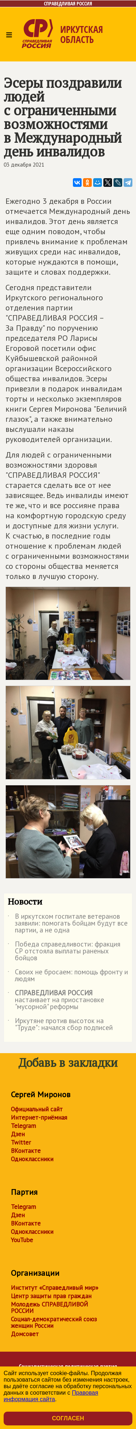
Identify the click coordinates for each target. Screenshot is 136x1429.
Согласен (68, 1418)
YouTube (22, 1240)
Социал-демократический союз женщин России (54, 1322)
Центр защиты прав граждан (51, 1296)
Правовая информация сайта (51, 1396)
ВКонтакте (26, 1150)
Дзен (18, 1134)
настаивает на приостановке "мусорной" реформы (56, 1000)
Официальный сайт (37, 1109)
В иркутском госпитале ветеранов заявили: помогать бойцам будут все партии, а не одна (68, 923)
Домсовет (25, 1334)
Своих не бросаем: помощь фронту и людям (68, 976)
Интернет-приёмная (39, 1117)
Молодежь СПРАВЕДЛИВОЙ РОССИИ (49, 1307)
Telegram (23, 1126)
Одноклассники (32, 1159)
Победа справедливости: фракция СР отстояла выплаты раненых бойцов (64, 951)
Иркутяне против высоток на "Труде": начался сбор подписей (60, 1024)
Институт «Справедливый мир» (54, 1287)
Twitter (21, 1142)
